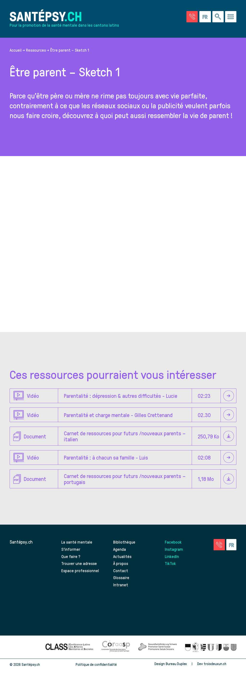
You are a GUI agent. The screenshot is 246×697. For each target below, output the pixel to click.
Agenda (120, 559)
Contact (121, 580)
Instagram (174, 559)
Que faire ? (71, 566)
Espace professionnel (80, 580)
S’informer (70, 559)
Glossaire (121, 587)
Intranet (120, 594)
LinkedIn (172, 566)
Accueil (16, 58)
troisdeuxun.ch (219, 673)
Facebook (173, 552)
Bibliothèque (124, 552)
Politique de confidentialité (96, 674)
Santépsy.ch (21, 552)
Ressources (36, 58)
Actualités (122, 566)
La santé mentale (77, 552)
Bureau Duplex (175, 673)
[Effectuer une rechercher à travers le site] (218, 17)
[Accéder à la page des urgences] (192, 17)
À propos (121, 573)
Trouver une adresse (79, 573)
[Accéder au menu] (230, 17)
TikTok (171, 573)
